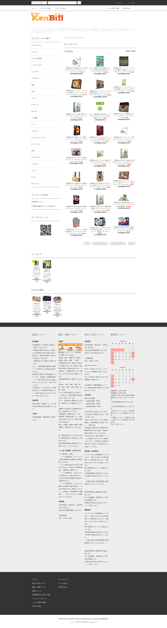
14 (113, 243)
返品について (36, 591)
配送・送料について (39, 587)
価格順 (128, 51)
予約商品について (37, 202)
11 (101, 243)
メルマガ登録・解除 (112, 8)
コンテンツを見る (59, 8)
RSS (33, 606)
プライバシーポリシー (39, 598)
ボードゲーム (81, 37)
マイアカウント (63, 579)
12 (105, 243)
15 (116, 243)
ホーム (34, 8)
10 (97, 243)
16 (120, 243)
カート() (130, 3)
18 (130, 243)
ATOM (39, 606)
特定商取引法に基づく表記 (41, 595)
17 (124, 243)
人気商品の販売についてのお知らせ (43, 206)
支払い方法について (39, 583)
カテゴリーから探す (44, 8)
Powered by (83, 622)
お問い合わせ (125, 8)
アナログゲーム (72, 37)
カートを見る (62, 583)
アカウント (118, 3)
